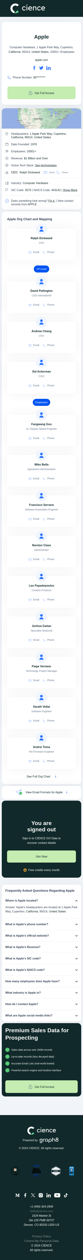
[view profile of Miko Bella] (41, 455)
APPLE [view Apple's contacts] (32, 204)
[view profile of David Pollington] (41, 281)
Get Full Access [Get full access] (41, 93)
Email (49, 172)
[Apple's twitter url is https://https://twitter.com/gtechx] (41, 68)
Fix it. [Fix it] (51, 200)
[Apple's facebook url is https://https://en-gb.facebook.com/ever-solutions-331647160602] (34, 68)
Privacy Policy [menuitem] (41, 1236)
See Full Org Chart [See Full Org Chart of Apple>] (38, 776)
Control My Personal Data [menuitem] (41, 1241)
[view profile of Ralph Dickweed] (41, 229)
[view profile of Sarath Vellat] (41, 697)
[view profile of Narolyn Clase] (41, 536)
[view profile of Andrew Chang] (41, 322)
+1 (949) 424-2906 (41, 1206)
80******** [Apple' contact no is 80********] (39, 77)
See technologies (46, 165)
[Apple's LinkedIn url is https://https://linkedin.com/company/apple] (48, 68)
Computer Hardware (35, 183)
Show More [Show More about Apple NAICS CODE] (70, 190)
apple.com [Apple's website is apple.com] (41, 59)
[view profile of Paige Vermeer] (41, 657)
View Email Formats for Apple (44, 792)
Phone (62, 172)
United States (40, 51)
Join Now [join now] (41, 856)
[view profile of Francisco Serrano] (41, 495)
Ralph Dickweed (30, 172)
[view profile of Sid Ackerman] (41, 362)
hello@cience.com (41, 1211)
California (15, 51)
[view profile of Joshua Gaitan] (41, 616)
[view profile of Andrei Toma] (41, 737)
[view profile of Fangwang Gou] (41, 415)
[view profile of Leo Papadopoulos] (41, 576)
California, (32, 911)
